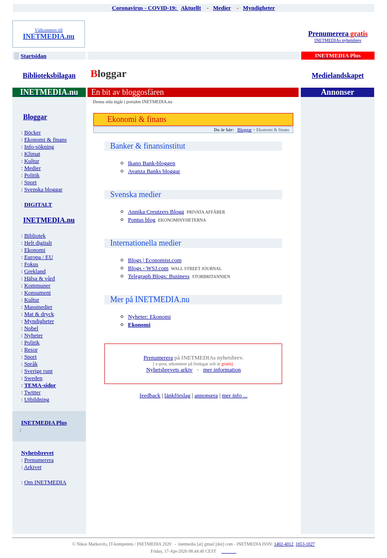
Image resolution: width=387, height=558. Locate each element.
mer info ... (234, 395)
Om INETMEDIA (45, 482)
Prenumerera (337, 33)
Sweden (33, 378)
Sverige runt (38, 371)
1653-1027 (305, 544)
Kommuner (37, 285)
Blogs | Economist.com (155, 260)
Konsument (37, 292)
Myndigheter (39, 321)
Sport (30, 182)
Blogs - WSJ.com (148, 268)
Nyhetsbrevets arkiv (169, 369)
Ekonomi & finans (45, 139)
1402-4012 (283, 544)
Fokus (31, 264)
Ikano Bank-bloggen (152, 163)
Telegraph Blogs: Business (158, 276)
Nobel (31, 328)
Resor (30, 349)
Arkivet (33, 467)
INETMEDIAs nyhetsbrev (338, 40)
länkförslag (177, 395)
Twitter (32, 392)
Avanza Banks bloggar (154, 171)
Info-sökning (39, 146)
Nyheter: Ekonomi (149, 316)
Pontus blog (142, 219)
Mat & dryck (39, 314)
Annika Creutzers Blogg (156, 211)
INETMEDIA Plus (44, 422)
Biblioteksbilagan (49, 75)
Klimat (32, 153)
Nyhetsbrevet (37, 452)
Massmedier (38, 306)
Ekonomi (34, 250)
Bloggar (244, 129)
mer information (222, 369)
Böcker (32, 132)
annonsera (206, 395)
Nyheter (33, 335)
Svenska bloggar (43, 189)
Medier (32, 168)
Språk (30, 363)
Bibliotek (34, 235)
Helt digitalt (38, 242)
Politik (32, 175)
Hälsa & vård (39, 278)
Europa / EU (38, 257)
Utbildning (36, 399)
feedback (150, 395)
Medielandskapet (338, 75)
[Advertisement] (194, 33)
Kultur (31, 161)
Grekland (34, 271)
